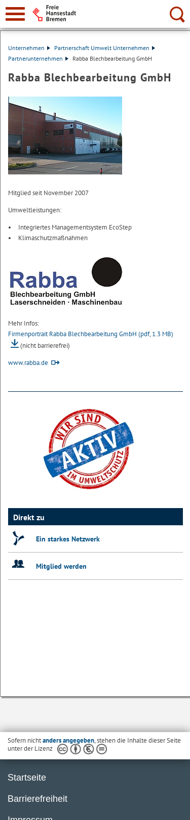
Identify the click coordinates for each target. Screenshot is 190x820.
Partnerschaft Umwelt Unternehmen (104, 48)
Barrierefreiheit (37, 799)
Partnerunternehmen (38, 58)
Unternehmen (29, 48)
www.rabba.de (28, 362)
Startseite (27, 777)
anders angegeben (68, 740)
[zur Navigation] (15, 14)
